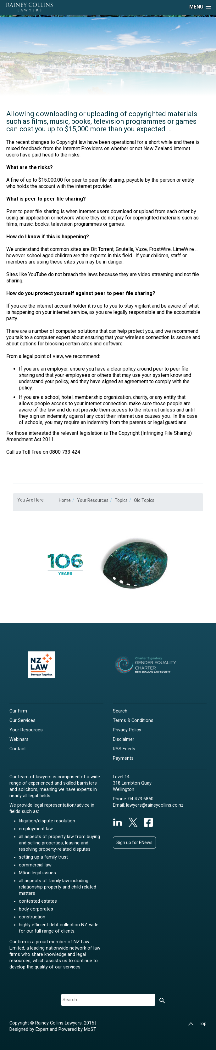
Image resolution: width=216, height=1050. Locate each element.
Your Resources (26, 730)
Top (197, 1023)
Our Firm (18, 711)
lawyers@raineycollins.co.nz (155, 805)
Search (120, 711)
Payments (123, 758)
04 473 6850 (140, 799)
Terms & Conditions (133, 720)
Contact (17, 749)
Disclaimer (123, 739)
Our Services (22, 720)
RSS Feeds (124, 749)
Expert (43, 1029)
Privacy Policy (127, 730)
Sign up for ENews (134, 842)
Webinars (19, 739)
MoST (90, 1029)
